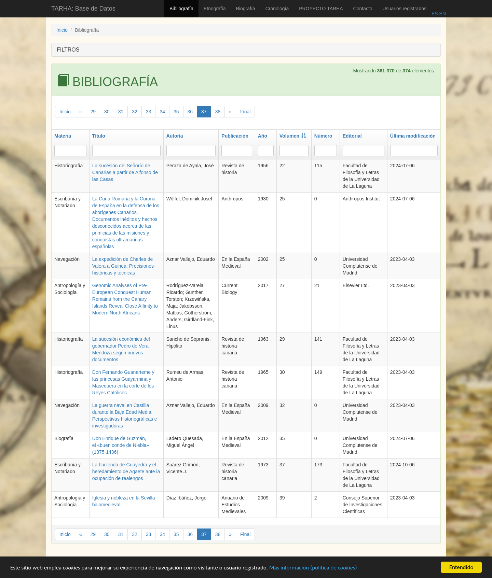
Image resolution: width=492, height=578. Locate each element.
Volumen (292, 136)
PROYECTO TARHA (321, 8)
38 (218, 111)
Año (262, 136)
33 (148, 111)
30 (107, 111)
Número (323, 136)
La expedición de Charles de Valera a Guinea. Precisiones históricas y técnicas (123, 266)
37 (204, 111)
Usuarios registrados (404, 8)
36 (190, 111)
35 (176, 111)
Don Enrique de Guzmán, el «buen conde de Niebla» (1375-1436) (120, 445)
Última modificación (413, 136)
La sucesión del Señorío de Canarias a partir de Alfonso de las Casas (125, 172)
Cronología (277, 8)
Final (245, 111)
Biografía (245, 8)
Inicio (62, 30)
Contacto (362, 8)
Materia (62, 136)
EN (442, 13)
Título (98, 136)
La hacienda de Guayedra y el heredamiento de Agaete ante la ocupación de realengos (126, 471)
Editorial (352, 136)
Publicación (234, 136)
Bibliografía (181, 8)
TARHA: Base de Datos (83, 8)
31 (121, 111)
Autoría (174, 136)
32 (134, 111)
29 (93, 111)
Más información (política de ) (313, 570)
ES (435, 13)
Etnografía (215, 8)
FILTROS (68, 50)
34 (162, 111)
